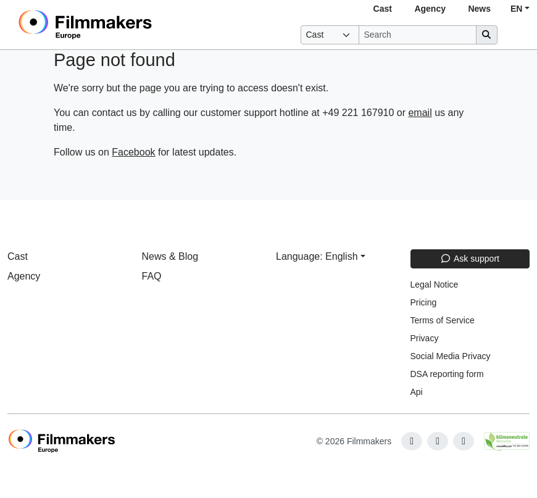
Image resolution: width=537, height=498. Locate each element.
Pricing (423, 302)
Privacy (424, 338)
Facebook (133, 152)
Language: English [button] (317, 256)
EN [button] (516, 9)
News (479, 9)
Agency (430, 9)
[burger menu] (516, 35)
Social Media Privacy (450, 356)
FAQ (152, 276)
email (419, 112)
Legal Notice (434, 284)
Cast (382, 9)
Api (416, 392)
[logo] (115, 24)
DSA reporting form (447, 374)
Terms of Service (442, 320)
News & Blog (170, 256)
